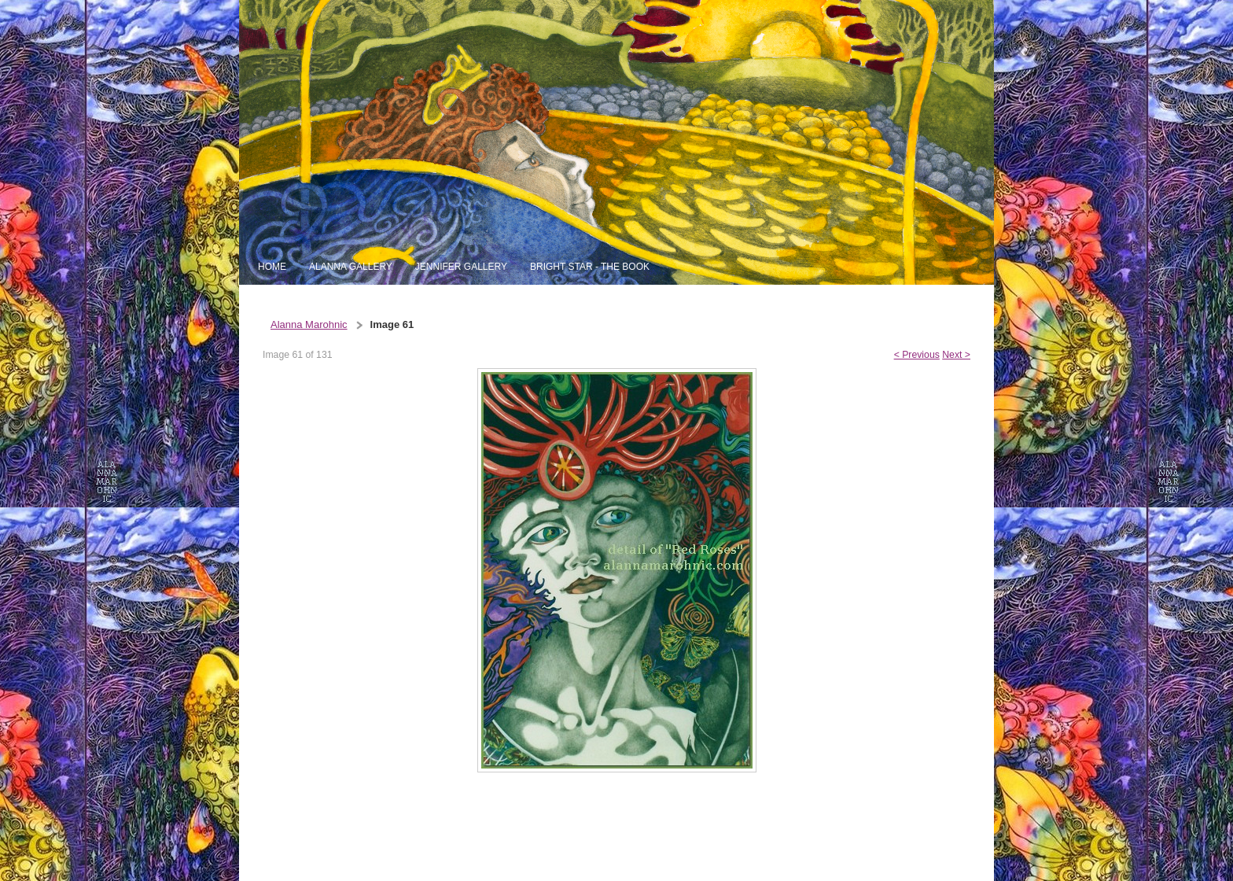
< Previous (917, 354)
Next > (956, 354)
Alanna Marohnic (309, 324)
